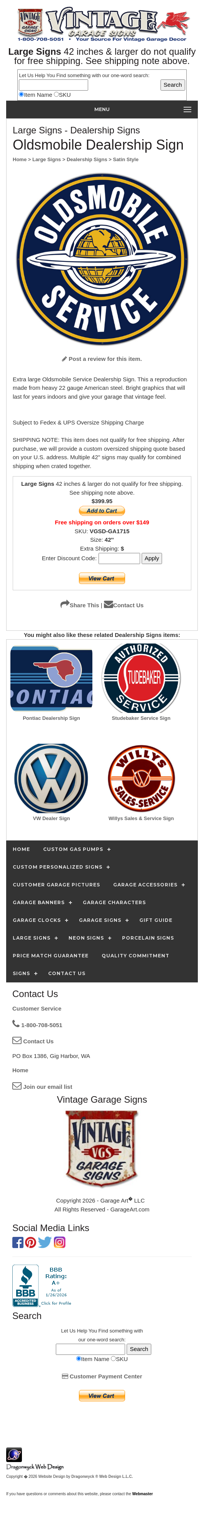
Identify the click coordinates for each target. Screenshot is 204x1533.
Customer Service (37, 1008)
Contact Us (124, 605)
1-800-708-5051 (37, 1025)
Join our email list (42, 1086)
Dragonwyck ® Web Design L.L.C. (102, 1476)
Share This (79, 605)
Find (61, 75)
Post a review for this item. (102, 358)
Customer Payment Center (102, 1376)
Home (20, 1070)
